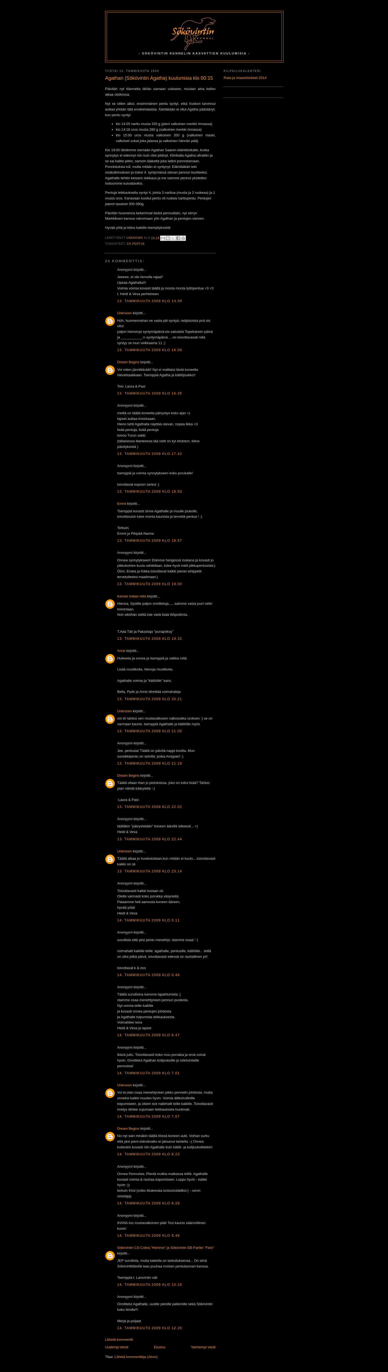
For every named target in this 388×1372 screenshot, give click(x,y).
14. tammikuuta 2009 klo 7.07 (148, 1116)
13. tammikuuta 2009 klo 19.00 (149, 584)
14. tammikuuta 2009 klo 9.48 (148, 1235)
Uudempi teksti (116, 1347)
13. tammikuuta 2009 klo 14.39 (149, 301)
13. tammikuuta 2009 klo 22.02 (149, 807)
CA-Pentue (136, 243)
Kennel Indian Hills (131, 596)
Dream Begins (128, 362)
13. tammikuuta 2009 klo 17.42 (149, 454)
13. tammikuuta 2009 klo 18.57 (149, 540)
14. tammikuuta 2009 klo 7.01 (148, 1073)
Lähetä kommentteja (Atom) (136, 1357)
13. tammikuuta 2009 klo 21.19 (149, 763)
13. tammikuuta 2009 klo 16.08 (149, 350)
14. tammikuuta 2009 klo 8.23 (148, 1154)
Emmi (121, 504)
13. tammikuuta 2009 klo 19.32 (149, 639)
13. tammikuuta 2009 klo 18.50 (149, 491)
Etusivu (159, 1347)
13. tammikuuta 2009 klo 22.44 (149, 839)
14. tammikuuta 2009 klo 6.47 (148, 1035)
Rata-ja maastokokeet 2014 (245, 78)
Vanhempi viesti (203, 1347)
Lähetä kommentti (119, 1340)
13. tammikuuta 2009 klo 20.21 (149, 699)
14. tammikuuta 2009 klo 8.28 (148, 1203)
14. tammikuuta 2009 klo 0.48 (148, 975)
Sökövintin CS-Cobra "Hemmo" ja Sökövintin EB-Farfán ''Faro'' (165, 1248)
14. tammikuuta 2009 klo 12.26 (149, 1328)
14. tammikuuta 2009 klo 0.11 (148, 920)
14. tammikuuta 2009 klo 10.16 (149, 1285)
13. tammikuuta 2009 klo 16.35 (149, 393)
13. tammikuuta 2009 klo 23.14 (149, 871)
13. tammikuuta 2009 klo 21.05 (149, 731)
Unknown (124, 313)
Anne (121, 651)
